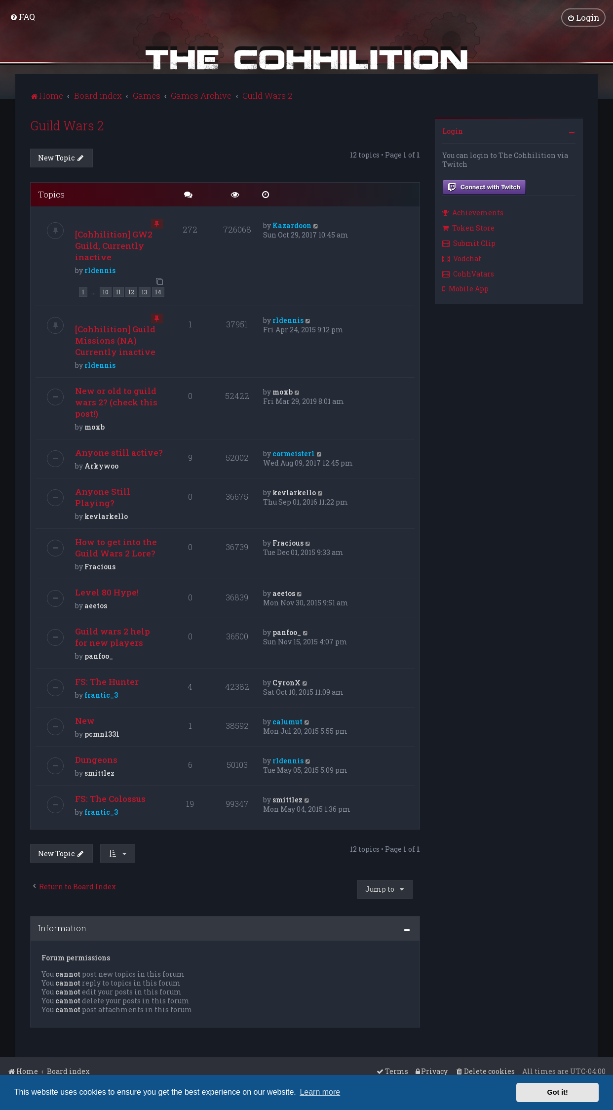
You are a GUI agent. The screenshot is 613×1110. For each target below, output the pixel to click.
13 (145, 292)
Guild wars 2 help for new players (112, 637)
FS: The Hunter (107, 681)
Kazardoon (291, 225)
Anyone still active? (119, 452)
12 (131, 292)
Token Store (468, 228)
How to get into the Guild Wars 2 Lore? (116, 547)
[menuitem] (22, 16)
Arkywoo (101, 466)
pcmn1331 (101, 734)
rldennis (99, 270)
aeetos (95, 605)
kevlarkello (106, 516)
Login (452, 131)
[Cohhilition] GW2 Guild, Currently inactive (114, 246)
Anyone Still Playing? (102, 497)
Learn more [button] (320, 1092)
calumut (287, 721)
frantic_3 (101, 695)
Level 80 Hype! (107, 592)
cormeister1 (293, 453)
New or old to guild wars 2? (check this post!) (116, 402)
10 (106, 292)
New (85, 720)
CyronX (286, 682)
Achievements (472, 212)
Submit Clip (469, 243)
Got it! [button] (557, 1092)
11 (118, 292)
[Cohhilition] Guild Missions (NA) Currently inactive (115, 340)
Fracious (99, 566)
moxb (94, 427)
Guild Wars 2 (67, 126)
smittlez (99, 773)
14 (158, 292)
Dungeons (96, 759)
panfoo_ (98, 656)
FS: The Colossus (110, 798)
